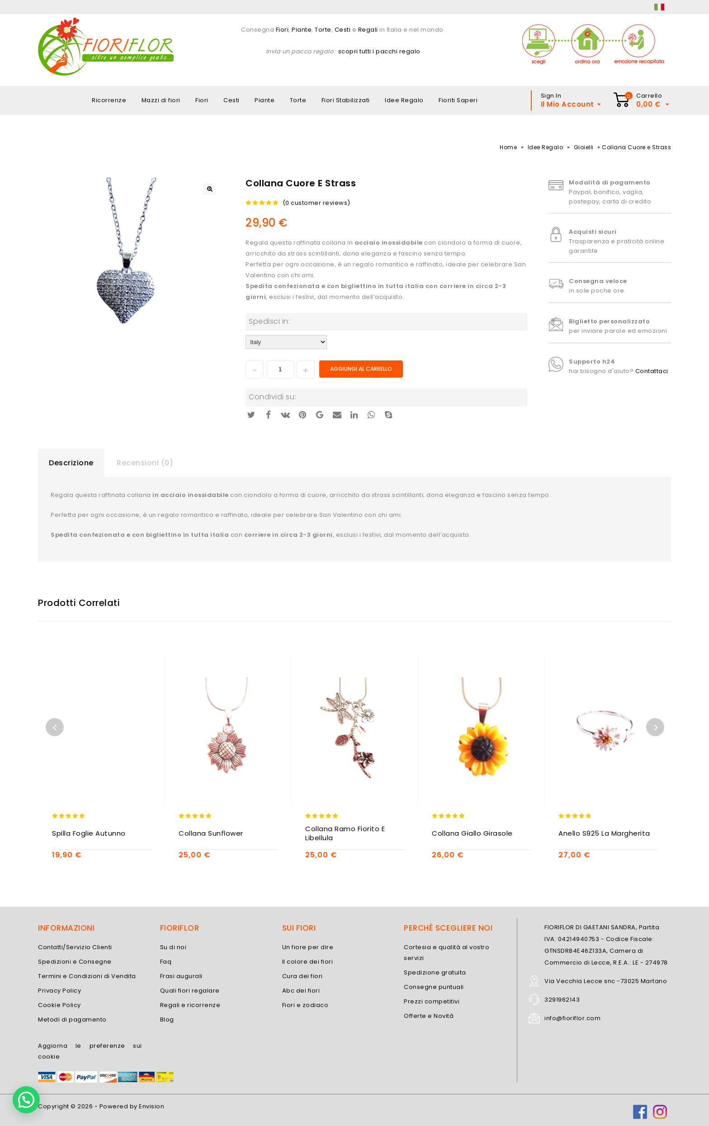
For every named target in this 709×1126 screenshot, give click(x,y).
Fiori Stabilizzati (345, 100)
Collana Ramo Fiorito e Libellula (345, 833)
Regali (368, 29)
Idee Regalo (404, 100)
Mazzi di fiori (161, 100)
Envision (151, 1106)
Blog (167, 1019)
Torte (323, 29)
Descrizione (71, 463)
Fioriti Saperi (458, 100)
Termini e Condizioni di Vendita (87, 976)
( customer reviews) (316, 203)
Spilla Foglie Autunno (89, 833)
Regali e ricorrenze (190, 1005)
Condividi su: (272, 397)
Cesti (343, 29)
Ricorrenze (109, 100)
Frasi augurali (181, 976)
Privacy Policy (59, 990)
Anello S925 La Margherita (604, 833)
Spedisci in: (269, 321)
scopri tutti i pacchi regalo (379, 51)
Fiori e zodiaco (305, 1005)
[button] (26, 1099)
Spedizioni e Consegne (75, 961)
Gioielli (584, 147)
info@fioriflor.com (572, 1018)
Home (508, 147)
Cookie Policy (59, 1005)
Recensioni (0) (145, 463)
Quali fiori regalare (190, 990)
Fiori (281, 29)
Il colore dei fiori (307, 961)
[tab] (71, 463)
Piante (302, 29)
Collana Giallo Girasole (472, 833)
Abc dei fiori (301, 990)
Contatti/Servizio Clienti (75, 947)
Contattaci (651, 371)
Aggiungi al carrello (361, 369)
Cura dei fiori (302, 976)
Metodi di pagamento (72, 1019)
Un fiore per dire (308, 947)
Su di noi (173, 947)
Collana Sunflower (211, 833)
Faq (166, 961)
